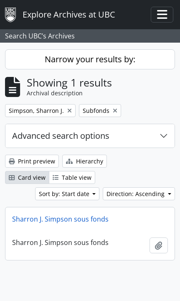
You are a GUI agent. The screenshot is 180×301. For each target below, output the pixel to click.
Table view (72, 177)
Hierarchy (84, 161)
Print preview (32, 161)
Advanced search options (60, 135)
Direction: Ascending (136, 194)
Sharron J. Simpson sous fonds (60, 219)
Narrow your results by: (90, 59)
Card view (27, 177)
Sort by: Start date (65, 194)
